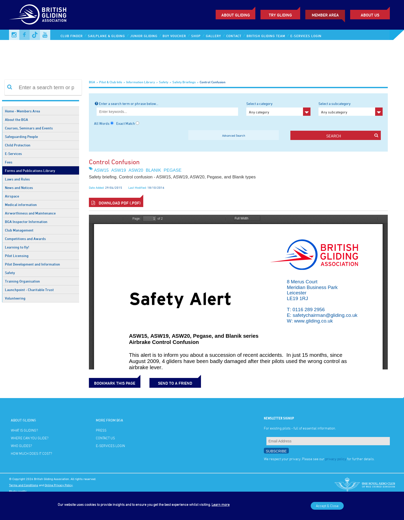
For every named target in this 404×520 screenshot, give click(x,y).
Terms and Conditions (23, 485)
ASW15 (101, 170)
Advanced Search (233, 135)
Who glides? (21, 445)
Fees (8, 162)
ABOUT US (370, 15)
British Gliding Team (266, 36)
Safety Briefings (184, 82)
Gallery (213, 36)
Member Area (325, 15)
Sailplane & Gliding (106, 36)
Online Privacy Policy (59, 485)
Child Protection (17, 145)
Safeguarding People (21, 136)
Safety (10, 272)
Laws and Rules (17, 179)
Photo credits (18, 491)
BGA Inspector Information (26, 221)
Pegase (172, 170)
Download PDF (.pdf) (116, 203)
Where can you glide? (29, 438)
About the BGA (16, 119)
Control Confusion (212, 82)
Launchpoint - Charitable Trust (29, 289)
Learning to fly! (17, 247)
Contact (233, 36)
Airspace (12, 196)
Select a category (278, 108)
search (352, 135)
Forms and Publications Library (30, 170)
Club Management (19, 230)
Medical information (21, 204)
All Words (102, 123)
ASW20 (136, 170)
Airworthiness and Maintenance (30, 213)
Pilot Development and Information (32, 264)
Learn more (221, 504)
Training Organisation (22, 281)
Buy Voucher (174, 36)
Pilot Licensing (17, 255)
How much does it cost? (31, 453)
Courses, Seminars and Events (29, 128)
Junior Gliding (143, 36)
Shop (196, 36)
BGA (92, 82)
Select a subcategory (350, 108)
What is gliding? (24, 430)
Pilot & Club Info (110, 82)
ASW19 (118, 170)
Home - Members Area (22, 111)
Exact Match (125, 123)
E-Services (13, 153)
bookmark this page (114, 383)
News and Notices (19, 187)
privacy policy (335, 459)
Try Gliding (280, 15)
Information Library (140, 82)
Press (101, 430)
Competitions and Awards (25, 238)
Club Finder (72, 36)
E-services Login (306, 36)
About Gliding (235, 15)
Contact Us (105, 438)
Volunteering (15, 298)
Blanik (153, 170)
